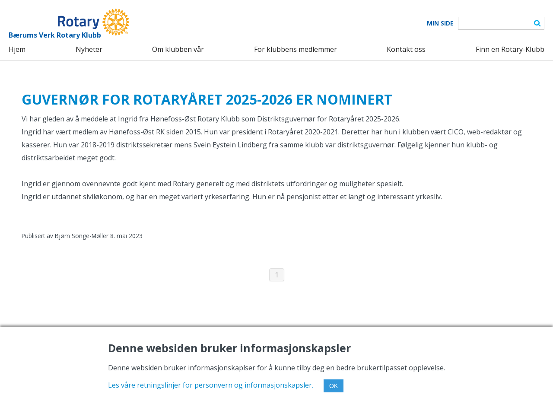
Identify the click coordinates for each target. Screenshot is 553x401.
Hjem (17, 49)
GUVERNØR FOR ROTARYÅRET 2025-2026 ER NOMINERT (207, 99)
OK (333, 385)
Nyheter (89, 49)
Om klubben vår (178, 49)
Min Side (440, 23)
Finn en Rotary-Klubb (510, 49)
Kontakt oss (406, 49)
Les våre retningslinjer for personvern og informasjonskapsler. (210, 385)
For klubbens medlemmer (295, 49)
